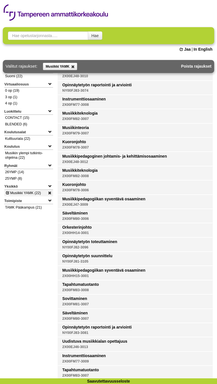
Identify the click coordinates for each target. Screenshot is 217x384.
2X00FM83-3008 (75, 290)
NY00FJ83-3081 (75, 333)
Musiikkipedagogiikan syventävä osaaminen (103, 199)
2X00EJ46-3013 (75, 347)
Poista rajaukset (196, 66)
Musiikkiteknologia (79, 113)
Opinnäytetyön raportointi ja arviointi (97, 85)
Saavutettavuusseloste (108, 381)
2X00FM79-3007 (75, 133)
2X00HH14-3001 (75, 233)
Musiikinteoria (75, 127)
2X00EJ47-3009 (75, 205)
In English (203, 49)
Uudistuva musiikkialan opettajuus (94, 341)
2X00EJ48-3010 (75, 76)
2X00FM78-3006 (75, 190)
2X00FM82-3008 (75, 176)
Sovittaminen (74, 298)
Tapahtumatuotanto (80, 284)
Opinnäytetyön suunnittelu (87, 256)
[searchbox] (48, 35)
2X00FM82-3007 (75, 119)
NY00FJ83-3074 (75, 91)
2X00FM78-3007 (75, 147)
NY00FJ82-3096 (75, 247)
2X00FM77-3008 (75, 105)
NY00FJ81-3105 (75, 261)
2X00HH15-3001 (75, 276)
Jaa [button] (185, 49)
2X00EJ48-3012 (75, 162)
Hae (95, 35)
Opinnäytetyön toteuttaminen (89, 241)
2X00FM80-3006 (75, 219)
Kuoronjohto (74, 142)
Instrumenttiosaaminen (84, 99)
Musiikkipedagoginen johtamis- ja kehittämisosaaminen (114, 156)
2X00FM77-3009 (75, 361)
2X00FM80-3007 (75, 319)
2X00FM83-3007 (75, 375)
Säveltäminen (75, 213)
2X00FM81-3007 (75, 304)
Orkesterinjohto (77, 227)
